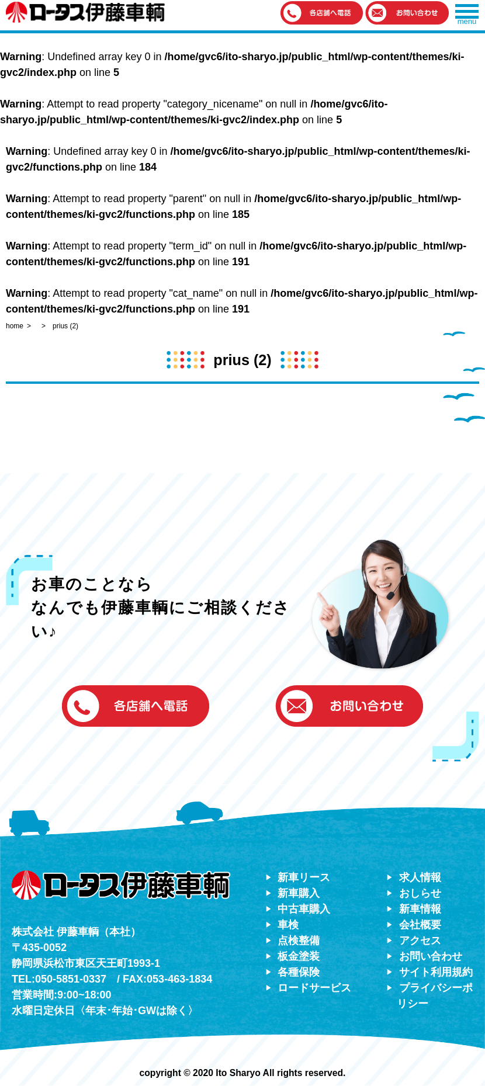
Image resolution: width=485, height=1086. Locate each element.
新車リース (304, 877)
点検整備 (299, 940)
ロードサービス (314, 988)
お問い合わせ (430, 956)
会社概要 (420, 925)
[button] (321, 13)
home (14, 326)
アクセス (420, 940)
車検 (288, 925)
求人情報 (420, 877)
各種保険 (299, 972)
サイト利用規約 (436, 972)
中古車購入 (304, 909)
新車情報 (420, 909)
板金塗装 (299, 956)
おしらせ (420, 893)
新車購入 (299, 893)
